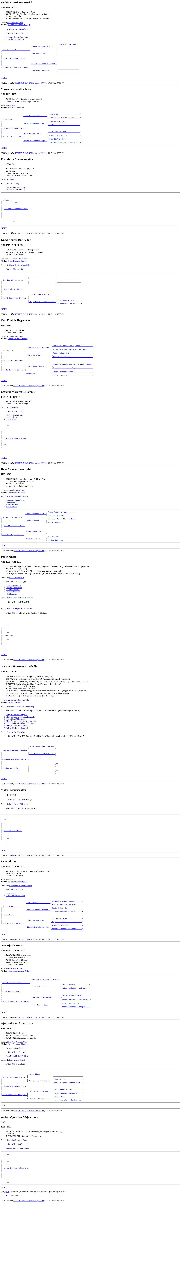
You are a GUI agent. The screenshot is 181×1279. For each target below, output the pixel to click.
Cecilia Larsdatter (14, 745)
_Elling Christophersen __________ (68, 1157)
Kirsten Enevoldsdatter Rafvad (20, 939)
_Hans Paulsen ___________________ (68, 1145)
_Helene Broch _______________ (38, 398)
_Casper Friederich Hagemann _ (38, 369)
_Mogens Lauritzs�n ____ (36, 566)
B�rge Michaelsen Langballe (17, 771)
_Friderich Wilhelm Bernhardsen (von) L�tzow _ (73, 388)
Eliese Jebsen (11, 445)
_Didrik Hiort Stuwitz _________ (16, 1043)
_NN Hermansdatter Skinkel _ (69, 325)
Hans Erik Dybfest (16, 1112)
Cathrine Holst (11, 538)
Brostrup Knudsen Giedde (16, 286)
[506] (3, 1192)
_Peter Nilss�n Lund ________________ (64, 129)
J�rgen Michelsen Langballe (18, 743)
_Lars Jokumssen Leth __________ (75, 1066)
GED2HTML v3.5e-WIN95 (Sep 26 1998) (29, 89)
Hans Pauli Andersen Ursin (17, 1106)
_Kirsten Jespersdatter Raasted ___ (66, 959)
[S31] (7, 1267)
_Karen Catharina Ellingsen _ (14, 1163)
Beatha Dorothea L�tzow (17, 360)
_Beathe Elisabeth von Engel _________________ (72, 392)
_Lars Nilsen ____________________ (68, 1165)
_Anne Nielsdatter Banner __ (38, 965)
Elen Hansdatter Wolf (16, 113)
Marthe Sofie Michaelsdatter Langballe (20, 766)
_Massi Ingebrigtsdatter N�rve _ (16, 1064)
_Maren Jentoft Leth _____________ (45, 1068)
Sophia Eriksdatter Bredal (15, 62)
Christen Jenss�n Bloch (18, 29)
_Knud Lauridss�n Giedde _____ (15, 298)
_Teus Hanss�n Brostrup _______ (43, 315)
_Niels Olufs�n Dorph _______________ (64, 149)
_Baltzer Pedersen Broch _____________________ (72, 396)
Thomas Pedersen (13, 626)
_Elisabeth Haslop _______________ (45, 1047)
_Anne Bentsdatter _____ (35, 575)
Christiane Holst (12, 536)
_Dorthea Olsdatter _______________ (62, 577)
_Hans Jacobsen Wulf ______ (35, 143)
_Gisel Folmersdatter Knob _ (38, 986)
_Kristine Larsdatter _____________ (62, 548)
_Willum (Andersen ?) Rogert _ (44, 68)
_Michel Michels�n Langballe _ (42, 789)
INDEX (4, 84)
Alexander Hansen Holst (16, 521)
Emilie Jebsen (11, 442)
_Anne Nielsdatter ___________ (44, 55)
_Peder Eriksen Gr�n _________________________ (73, 375)
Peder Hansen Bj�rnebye (19, 851)
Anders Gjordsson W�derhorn (16, 1240)
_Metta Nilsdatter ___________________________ (72, 400)
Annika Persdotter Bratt (18, 1210)
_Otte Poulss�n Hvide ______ (69, 321)
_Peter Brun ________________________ (64, 120)
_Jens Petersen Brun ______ (35, 122)
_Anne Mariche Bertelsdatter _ (42, 798)
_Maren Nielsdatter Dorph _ (35, 151)
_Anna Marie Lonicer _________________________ (72, 380)
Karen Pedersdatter (13, 622)
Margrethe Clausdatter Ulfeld (20, 282)
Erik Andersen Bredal (15, 23)
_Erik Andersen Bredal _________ (16, 51)
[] (3, 1267)
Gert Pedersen (11, 631)
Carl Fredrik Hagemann (13, 384)
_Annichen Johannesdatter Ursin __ (68, 1149)
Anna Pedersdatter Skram (15, 949)
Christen (10, 190)
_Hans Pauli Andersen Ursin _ (14, 1142)
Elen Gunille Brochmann (18, 528)
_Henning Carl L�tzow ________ (38, 390)
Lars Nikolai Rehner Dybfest (17, 1120)
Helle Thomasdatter (16, 614)
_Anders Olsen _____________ (40, 1138)
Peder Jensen (9, 675)
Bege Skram (11, 947)
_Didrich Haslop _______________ (75, 1045)
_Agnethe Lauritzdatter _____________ (64, 145)
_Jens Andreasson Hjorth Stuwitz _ (45, 1039)
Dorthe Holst (11, 534)
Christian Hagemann (15, 358)
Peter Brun (11, 111)
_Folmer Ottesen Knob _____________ (66, 984)
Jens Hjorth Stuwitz (13, 1054)
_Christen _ (7, 212)
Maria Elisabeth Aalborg (15, 201)
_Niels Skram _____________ (13, 961)
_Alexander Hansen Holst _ (13, 550)
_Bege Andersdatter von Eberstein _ (66, 980)
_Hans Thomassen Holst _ (35, 545)
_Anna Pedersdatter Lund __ (35, 131)
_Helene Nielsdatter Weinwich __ (75, 1049)
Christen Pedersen (13, 628)
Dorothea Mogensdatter (17, 523)
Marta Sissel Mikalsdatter (15, 762)
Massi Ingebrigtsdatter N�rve (19, 1030)
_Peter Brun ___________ (12, 126)
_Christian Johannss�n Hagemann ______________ (73, 367)
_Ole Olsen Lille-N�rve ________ (75, 1058)
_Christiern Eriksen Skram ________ (66, 955)
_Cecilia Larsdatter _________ (15, 814)
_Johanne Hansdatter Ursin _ (40, 1147)
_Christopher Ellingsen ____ (40, 1159)
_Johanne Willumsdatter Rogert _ (16, 72)
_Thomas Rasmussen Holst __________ (62, 543)
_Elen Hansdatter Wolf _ (12, 147)
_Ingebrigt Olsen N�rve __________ (46, 1060)
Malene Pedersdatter (14, 624)
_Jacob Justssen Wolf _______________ (64, 141)
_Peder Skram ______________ (38, 957)
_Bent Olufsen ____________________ (62, 572)
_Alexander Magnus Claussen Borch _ (62, 552)
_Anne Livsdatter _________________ (62, 556)
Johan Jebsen (14, 433)
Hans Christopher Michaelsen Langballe (21, 764)
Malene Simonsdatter (13, 881)
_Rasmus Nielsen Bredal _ (68, 45)
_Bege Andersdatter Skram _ (13, 982)
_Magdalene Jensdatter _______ (44, 76)
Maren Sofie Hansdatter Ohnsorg (21, 749)
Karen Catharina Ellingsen (18, 1108)
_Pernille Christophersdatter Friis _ (64, 153)
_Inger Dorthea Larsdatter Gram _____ (64, 124)
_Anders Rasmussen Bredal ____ (44, 47)
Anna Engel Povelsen (17, 775)
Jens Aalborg (14, 195)
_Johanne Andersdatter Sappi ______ (66, 967)
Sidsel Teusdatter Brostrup (17, 278)
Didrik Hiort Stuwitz (15, 1028)
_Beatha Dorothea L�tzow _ (13, 394)
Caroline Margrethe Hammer (15, 467)
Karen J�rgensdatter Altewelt (20, 645)
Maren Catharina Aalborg (15, 198)
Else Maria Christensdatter (16, 223)
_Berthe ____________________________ (64, 133)
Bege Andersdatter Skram (17, 935)
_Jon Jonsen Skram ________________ (66, 975)
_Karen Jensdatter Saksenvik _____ (68, 1161)
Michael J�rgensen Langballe (17, 804)
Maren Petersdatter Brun (14, 137)
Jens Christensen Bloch (15, 39)
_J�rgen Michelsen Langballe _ (15, 794)
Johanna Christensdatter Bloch (17, 37)
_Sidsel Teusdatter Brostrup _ (15, 319)
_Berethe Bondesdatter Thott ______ (66, 988)
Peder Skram (9, 971)
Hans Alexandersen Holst (14, 560)
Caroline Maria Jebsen (14, 440)
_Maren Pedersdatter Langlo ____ (75, 1070)
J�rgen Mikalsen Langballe (16, 757)
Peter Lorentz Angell (17, 1124)
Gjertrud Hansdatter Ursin (15, 1153)
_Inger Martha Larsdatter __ (40, 1167)
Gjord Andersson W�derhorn (17, 1218)
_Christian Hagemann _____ (13, 373)
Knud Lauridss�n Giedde (17, 276)
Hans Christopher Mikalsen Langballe (20, 759)
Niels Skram (12, 933)
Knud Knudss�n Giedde (13, 308)
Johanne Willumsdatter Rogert (19, 25)
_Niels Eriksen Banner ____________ (66, 963)
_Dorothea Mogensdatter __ (13, 570)
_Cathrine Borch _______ (35, 554)
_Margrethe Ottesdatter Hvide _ (42, 323)
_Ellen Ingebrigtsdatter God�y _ (75, 1062)
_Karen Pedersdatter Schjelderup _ (68, 1169)
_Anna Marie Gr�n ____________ (38, 377)
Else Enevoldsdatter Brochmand (21, 634)
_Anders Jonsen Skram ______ (38, 977)
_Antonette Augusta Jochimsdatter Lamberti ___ (72, 371)
